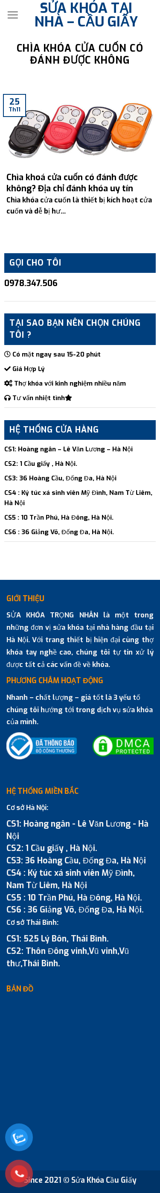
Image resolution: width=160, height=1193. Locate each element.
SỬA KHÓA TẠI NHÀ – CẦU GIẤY (86, 15)
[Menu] (12, 14)
